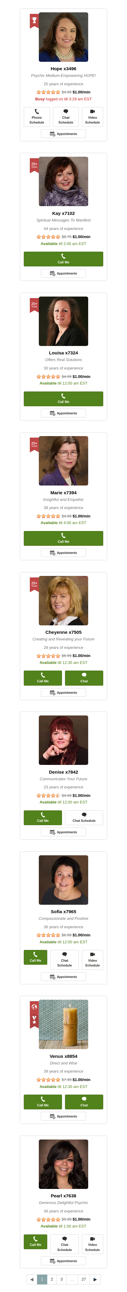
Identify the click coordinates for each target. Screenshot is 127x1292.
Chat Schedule (65, 116)
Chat (84, 677)
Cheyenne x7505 (63, 632)
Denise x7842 (63, 772)
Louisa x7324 (63, 352)
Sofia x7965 (63, 911)
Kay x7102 (63, 213)
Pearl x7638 (63, 1195)
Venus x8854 (63, 1056)
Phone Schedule (36, 116)
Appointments (67, 134)
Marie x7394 (64, 492)
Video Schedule (92, 116)
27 (84, 1279)
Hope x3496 (63, 68)
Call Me (64, 258)
